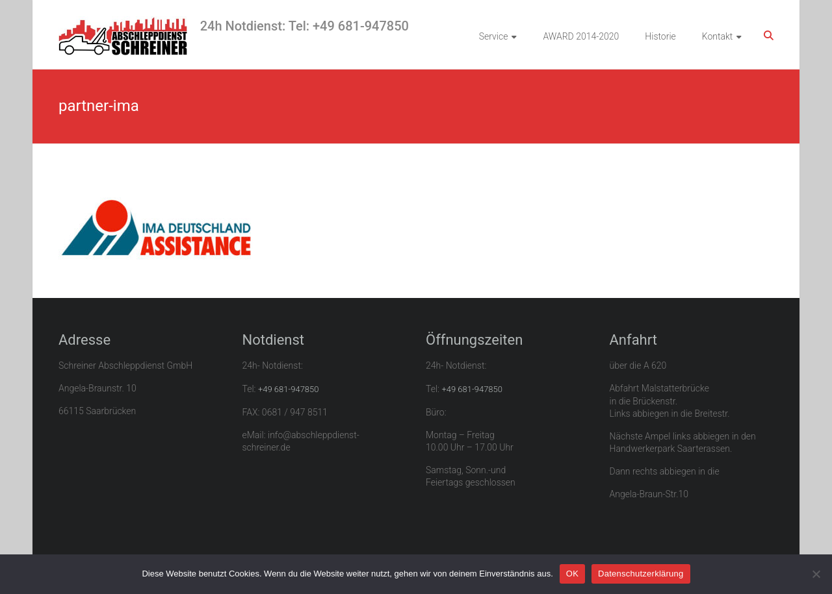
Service (493, 36)
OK (572, 573)
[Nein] (815, 573)
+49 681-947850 (288, 389)
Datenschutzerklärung (640, 573)
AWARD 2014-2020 (581, 36)
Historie (660, 36)
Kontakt (717, 36)
